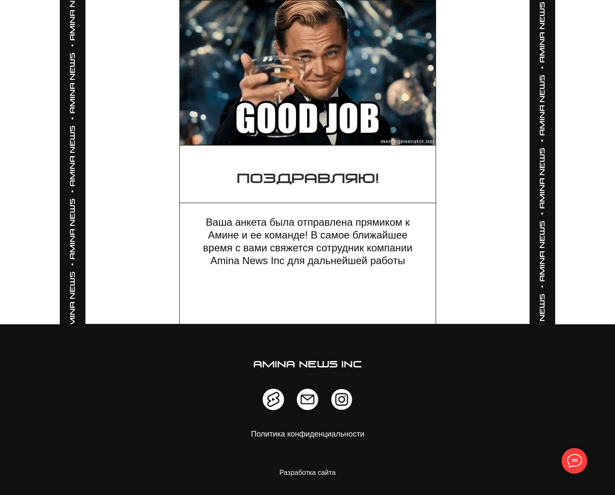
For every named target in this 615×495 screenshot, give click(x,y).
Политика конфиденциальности (308, 434)
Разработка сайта (307, 472)
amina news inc (307, 364)
